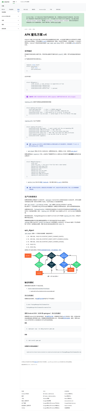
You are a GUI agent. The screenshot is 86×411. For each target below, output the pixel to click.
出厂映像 (24, 403)
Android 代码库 (25, 393)
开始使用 (11, 9)
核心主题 (26, 9)
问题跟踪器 (67, 408)
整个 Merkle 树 (44, 182)
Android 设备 (42, 9)
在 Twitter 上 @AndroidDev (49, 396)
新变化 (3, 9)
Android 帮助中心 (69, 393)
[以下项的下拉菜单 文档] (17, 2)
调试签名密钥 (66, 318)
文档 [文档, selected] (14, 1)
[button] (8, 12)
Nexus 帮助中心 (68, 398)
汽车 (51, 9)
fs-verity (44, 41)
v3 (75, 43)
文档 (3, 6)
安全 (34, 29)
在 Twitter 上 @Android (48, 393)
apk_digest (74, 151)
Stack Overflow (68, 405)
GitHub (23, 408)
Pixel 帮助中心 (68, 396)
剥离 (75, 209)
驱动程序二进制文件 (26, 405)
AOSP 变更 (58, 22)
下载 (23, 398)
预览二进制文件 (25, 401)
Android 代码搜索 (25, 1)
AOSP (26, 29)
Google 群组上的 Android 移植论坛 (51, 408)
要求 (23, 396)
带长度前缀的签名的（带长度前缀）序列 (50, 250)
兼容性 (33, 9)
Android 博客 (46, 398)
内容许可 (36, 362)
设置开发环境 (40, 298)
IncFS (64, 316)
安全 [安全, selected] (18, 9)
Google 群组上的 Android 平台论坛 (51, 403)
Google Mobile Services (70, 403)
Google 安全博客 (47, 401)
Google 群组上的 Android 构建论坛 (51, 405)
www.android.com (69, 401)
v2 (72, 43)
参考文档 (58, 9)
